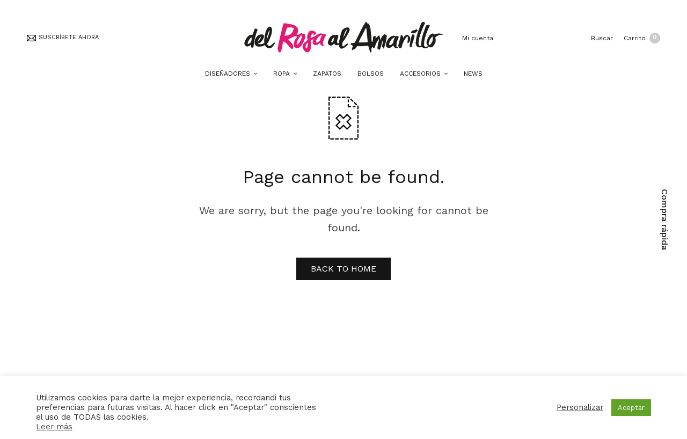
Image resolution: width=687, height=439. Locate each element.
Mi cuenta (476, 38)
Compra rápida (665, 219)
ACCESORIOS (420, 73)
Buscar (602, 38)
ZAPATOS (327, 73)
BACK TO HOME (343, 269)
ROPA (281, 73)
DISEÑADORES (227, 73)
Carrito (642, 38)
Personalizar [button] (580, 407)
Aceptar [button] (631, 408)
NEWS (473, 73)
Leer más (54, 426)
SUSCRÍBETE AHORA (63, 37)
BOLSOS (370, 73)
